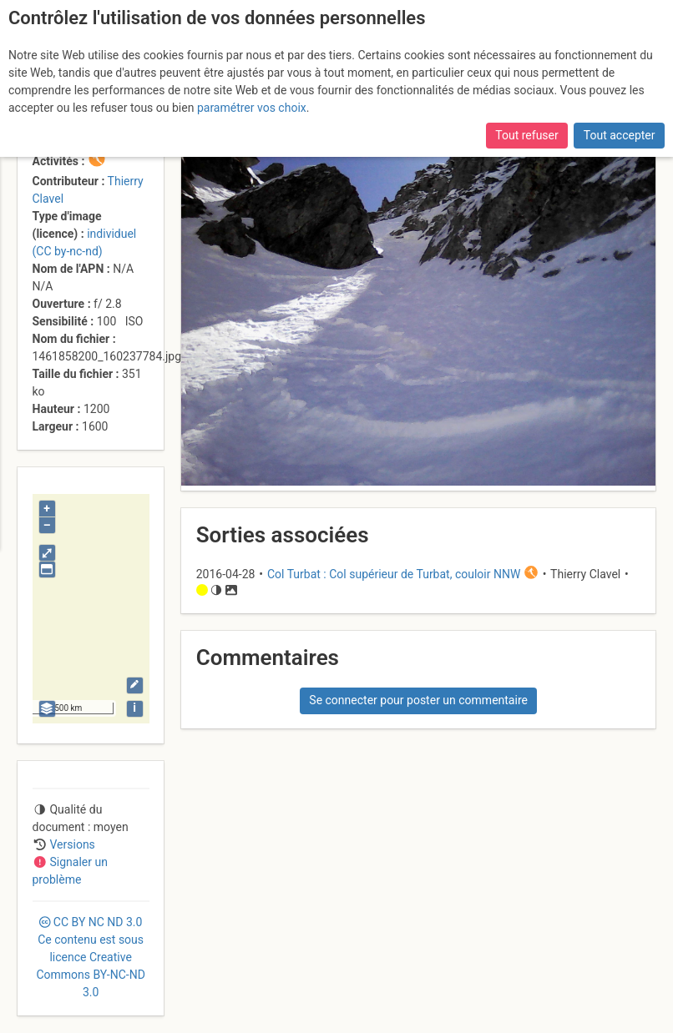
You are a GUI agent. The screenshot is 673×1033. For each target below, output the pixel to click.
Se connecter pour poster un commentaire (418, 700)
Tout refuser (526, 135)
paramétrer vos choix (251, 107)
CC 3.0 (90, 957)
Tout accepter (619, 135)
